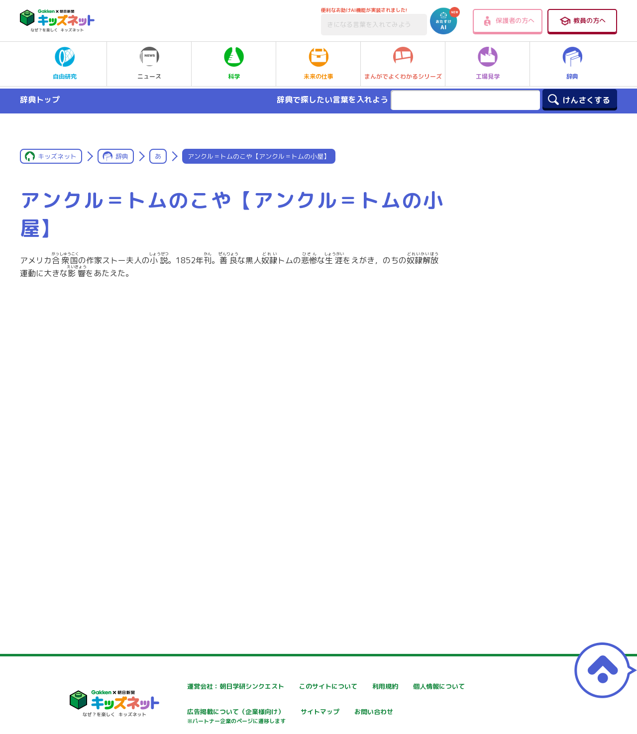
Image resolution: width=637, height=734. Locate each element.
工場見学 (488, 64)
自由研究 (65, 64)
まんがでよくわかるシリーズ (403, 64)
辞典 (572, 64)
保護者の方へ (507, 21)
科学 (234, 64)
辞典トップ (40, 99)
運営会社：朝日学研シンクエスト (208, 686)
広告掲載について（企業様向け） (328, 718)
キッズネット (57, 156)
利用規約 (409, 686)
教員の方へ (582, 21)
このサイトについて (307, 686)
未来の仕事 (318, 64)
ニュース (149, 64)
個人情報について (184, 713)
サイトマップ (416, 713)
